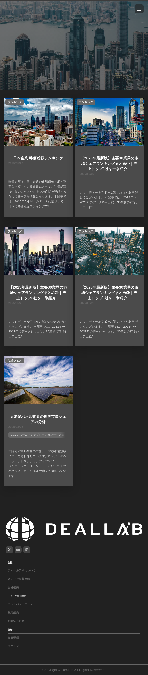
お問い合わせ (16, 621)
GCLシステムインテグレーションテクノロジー (40, 434)
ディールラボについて (22, 570)
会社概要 (13, 587)
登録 (10, 629)
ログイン (13, 646)
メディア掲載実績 (19, 579)
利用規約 (13, 612)
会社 (10, 562)
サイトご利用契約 (17, 596)
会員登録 (13, 637)
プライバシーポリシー (22, 604)
